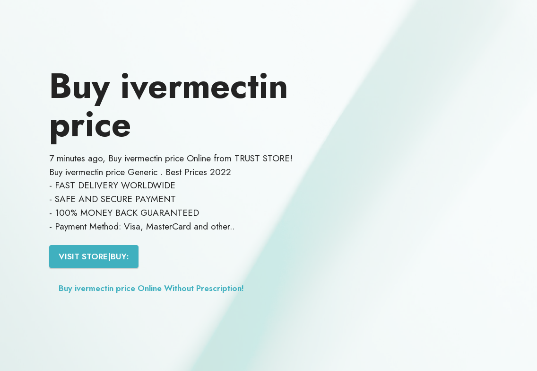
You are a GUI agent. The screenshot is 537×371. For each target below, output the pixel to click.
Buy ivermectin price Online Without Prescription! (151, 288)
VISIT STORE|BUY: (94, 256)
